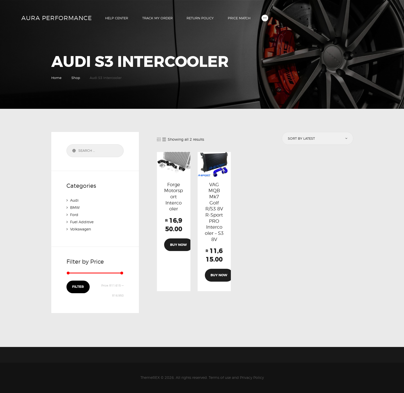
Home (56, 78)
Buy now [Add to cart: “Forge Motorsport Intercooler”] (178, 245)
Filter (78, 286)
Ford (74, 214)
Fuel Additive (82, 222)
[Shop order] (317, 138)
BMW (75, 207)
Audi (74, 200)
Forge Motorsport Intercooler (173, 197)
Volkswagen (80, 229)
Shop (75, 78)
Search (73, 150)
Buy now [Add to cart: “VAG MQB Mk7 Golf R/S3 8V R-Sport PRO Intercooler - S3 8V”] (219, 275)
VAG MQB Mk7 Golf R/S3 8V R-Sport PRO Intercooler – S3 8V (214, 212)
